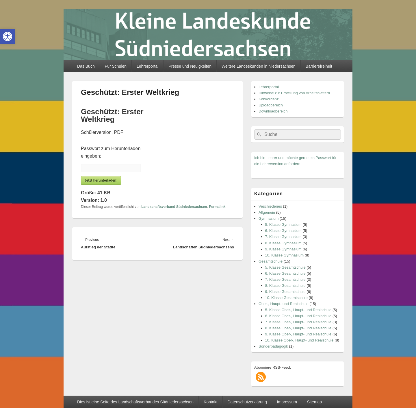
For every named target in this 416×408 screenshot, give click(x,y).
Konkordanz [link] (268, 99)
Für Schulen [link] (116, 66)
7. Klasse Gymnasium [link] (283, 237)
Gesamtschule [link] (271, 261)
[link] (7, 36)
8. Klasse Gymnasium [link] (283, 243)
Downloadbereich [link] (273, 111)
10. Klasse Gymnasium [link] (284, 255)
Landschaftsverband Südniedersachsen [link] (174, 207)
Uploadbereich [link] (271, 105)
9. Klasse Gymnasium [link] (283, 249)
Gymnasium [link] (268, 218)
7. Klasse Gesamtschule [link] (285, 279)
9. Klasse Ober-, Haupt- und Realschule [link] (298, 334)
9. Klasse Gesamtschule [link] (285, 291)
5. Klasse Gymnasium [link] (283, 224)
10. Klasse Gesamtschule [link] (286, 298)
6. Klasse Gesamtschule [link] (285, 273)
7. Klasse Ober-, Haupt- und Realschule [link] (298, 322)
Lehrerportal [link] (148, 66)
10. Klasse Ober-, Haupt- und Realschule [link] (299, 340)
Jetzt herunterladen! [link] (101, 180)
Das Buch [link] (86, 66)
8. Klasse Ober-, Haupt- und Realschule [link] (298, 328)
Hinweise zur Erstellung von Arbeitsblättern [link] (294, 93)
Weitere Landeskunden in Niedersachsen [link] (259, 66)
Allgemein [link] (267, 212)
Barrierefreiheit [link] (319, 66)
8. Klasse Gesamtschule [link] (285, 285)
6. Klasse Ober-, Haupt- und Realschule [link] (298, 316)
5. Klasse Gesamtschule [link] (285, 267)
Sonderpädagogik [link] (273, 346)
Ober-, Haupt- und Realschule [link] (284, 304)
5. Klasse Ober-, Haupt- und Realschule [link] (298, 310)
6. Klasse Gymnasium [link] (283, 230)
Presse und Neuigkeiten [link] (189, 66)
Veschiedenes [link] (270, 206)
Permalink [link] (217, 207)
